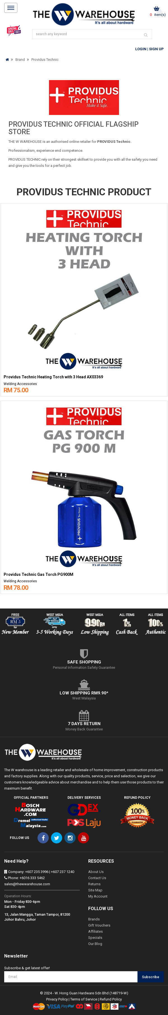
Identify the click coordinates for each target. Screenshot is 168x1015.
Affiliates (95, 931)
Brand (20, 59)
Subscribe (150, 977)
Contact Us (97, 878)
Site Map (95, 890)
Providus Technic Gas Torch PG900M (38, 575)
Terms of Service (83, 999)
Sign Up (156, 49)
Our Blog (95, 944)
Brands (94, 919)
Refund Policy (111, 999)
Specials (95, 937)
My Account (98, 896)
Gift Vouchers (99, 925)
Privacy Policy (57, 999)
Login (140, 49)
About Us (96, 872)
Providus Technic (45, 59)
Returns (94, 884)
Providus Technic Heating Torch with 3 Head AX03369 (53, 377)
